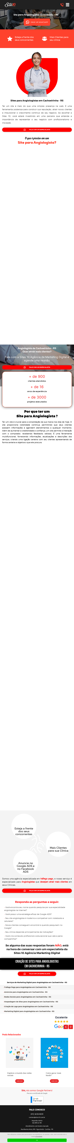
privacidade (38, 1136)
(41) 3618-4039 (37, 1114)
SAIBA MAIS (20, 1081)
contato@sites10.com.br (37, 1117)
